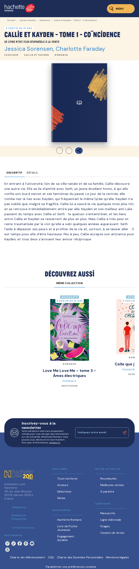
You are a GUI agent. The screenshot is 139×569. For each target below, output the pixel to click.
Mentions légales (117, 557)
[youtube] (32, 543)
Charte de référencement (27, 557)
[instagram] (7, 543)
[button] (36, 55)
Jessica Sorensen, (30, 49)
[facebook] (20, 543)
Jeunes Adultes (27, 20)
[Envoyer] (124, 433)
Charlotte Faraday (80, 49)
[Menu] (121, 8)
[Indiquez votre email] (97, 432)
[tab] (14, 172)
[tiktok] (13, 543)
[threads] (7, 550)
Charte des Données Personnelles (80, 557)
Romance (45, 20)
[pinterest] (26, 543)
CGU (51, 557)
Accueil (11, 20)
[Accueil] (19, 8)
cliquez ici (54, 442)
